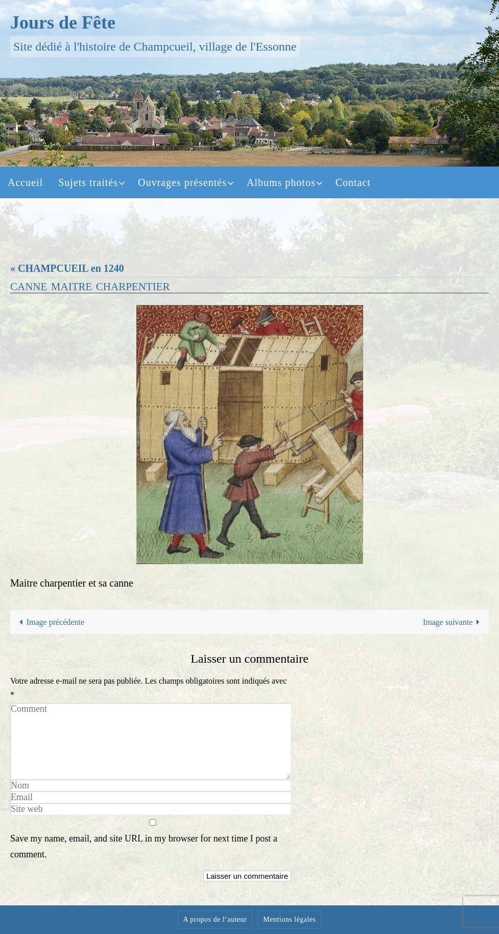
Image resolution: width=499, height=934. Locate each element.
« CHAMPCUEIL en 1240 (67, 268)
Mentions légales (289, 919)
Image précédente (49, 622)
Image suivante (453, 622)
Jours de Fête (62, 22)
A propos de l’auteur (215, 919)
